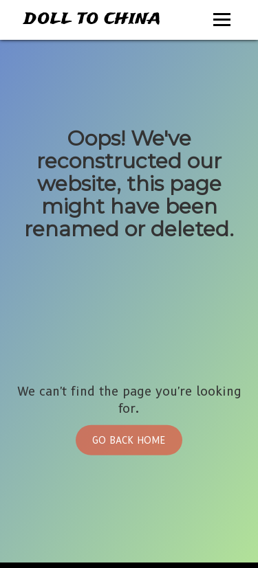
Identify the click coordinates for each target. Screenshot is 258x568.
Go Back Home (129, 440)
